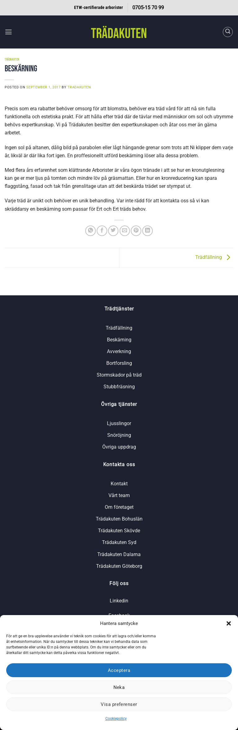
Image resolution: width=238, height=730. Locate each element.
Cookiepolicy (116, 718)
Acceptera (119, 670)
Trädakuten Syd (119, 542)
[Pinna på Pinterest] (136, 231)
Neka (119, 687)
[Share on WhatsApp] (90, 231)
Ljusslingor (119, 423)
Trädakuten (12, 59)
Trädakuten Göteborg (119, 566)
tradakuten (79, 87)
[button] (229, 623)
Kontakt (119, 484)
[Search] (228, 32)
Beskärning (119, 340)
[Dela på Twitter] (113, 231)
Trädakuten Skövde (119, 531)
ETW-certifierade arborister (98, 7)
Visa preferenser (119, 704)
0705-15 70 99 (148, 8)
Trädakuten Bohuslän (119, 519)
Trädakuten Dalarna (119, 554)
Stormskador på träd (119, 375)
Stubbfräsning (119, 387)
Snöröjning (119, 435)
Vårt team (119, 495)
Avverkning (119, 351)
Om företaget (119, 507)
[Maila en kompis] (125, 231)
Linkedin (119, 601)
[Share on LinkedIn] (147, 231)
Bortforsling (119, 363)
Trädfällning (214, 257)
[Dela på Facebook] (102, 231)
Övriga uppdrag (119, 447)
